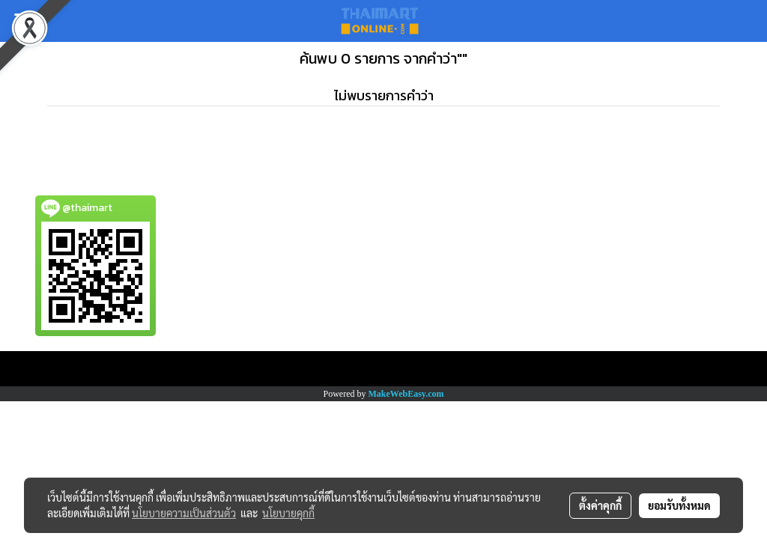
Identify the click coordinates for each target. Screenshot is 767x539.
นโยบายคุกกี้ (288, 513)
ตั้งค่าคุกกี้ (600, 505)
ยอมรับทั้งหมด (679, 505)
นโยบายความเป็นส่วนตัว (184, 513)
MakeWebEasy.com (406, 394)
